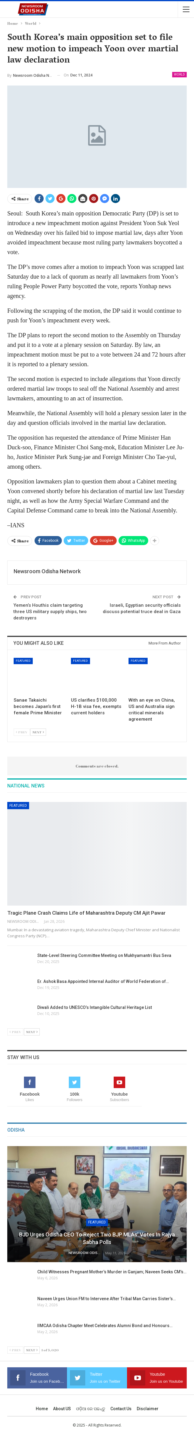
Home (42, 1408)
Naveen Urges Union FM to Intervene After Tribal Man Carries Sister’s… (106, 1298)
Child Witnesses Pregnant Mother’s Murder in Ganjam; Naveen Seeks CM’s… (111, 1271)
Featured (23, 660)
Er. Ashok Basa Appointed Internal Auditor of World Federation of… (103, 981)
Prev (22, 732)
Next (38, 732)
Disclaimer (148, 1408)
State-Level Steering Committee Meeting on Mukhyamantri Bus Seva (104, 955)
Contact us (121, 1408)
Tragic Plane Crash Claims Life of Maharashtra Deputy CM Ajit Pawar (86, 913)
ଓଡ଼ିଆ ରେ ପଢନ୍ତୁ (90, 1408)
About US (62, 1408)
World (179, 74)
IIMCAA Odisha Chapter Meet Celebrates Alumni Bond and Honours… (104, 1325)
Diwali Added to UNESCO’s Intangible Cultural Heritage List (95, 1007)
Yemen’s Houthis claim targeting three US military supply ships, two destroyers (50, 612)
